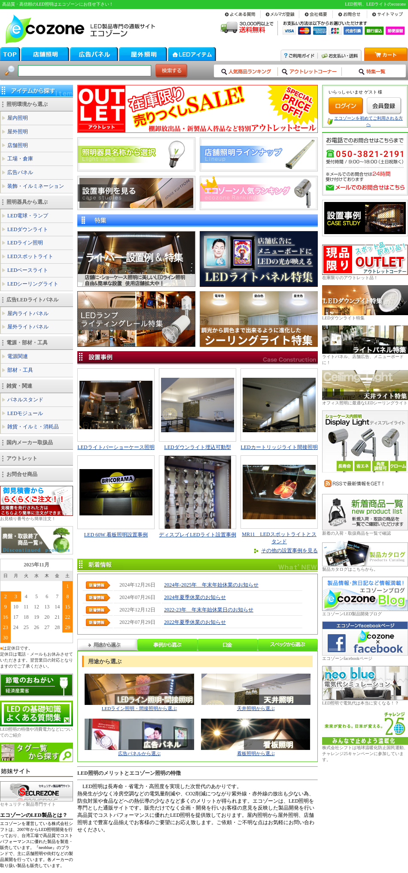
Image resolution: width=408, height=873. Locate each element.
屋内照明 (17, 118)
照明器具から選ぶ (27, 202)
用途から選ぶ (107, 644)
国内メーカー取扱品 (29, 443)
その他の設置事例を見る (289, 551)
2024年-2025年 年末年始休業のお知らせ (211, 585)
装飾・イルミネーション (35, 186)
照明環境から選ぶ (27, 104)
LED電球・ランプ (27, 216)
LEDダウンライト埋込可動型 (197, 447)
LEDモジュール (25, 413)
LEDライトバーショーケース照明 (115, 447)
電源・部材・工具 (27, 343)
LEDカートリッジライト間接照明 (279, 447)
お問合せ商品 (21, 474)
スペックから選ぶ (288, 644)
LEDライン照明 (25, 243)
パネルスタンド (25, 400)
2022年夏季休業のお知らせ (195, 622)
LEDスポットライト (30, 256)
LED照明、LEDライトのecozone (375, 4)
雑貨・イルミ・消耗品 (33, 427)
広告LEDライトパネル (32, 300)
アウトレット (21, 458)
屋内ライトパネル (28, 313)
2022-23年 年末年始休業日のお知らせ (208, 610)
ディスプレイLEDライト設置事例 (197, 535)
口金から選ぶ (228, 644)
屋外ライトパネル (28, 327)
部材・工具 (20, 370)
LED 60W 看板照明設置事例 (116, 535)
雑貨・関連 (19, 386)
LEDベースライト (27, 270)
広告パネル (20, 172)
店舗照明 (17, 145)
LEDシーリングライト (32, 284)
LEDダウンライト (27, 229)
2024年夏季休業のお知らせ (195, 597)
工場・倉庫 (20, 159)
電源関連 (17, 356)
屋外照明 (17, 132)
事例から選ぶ (167, 644)
